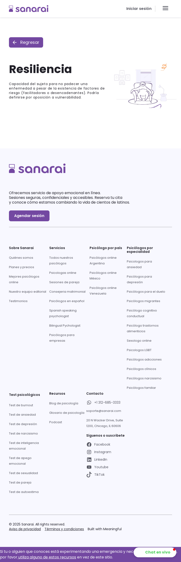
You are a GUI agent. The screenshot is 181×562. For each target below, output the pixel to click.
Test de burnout (21, 405)
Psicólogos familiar (141, 388)
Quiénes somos (21, 257)
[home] (28, 8)
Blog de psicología (63, 403)
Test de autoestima (24, 492)
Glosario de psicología (66, 412)
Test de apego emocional (20, 461)
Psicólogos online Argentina (103, 260)
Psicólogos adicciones (144, 359)
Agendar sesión (29, 215)
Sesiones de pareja (64, 282)
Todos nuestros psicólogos (61, 260)
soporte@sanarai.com (103, 411)
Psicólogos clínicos (141, 369)
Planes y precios (21, 267)
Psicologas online (62, 273)
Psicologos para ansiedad (139, 264)
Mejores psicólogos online (24, 279)
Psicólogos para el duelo (146, 291)
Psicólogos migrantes (143, 301)
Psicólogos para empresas (61, 338)
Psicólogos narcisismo (144, 378)
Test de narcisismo (23, 433)
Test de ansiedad (22, 414)
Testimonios (18, 301)
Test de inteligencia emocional (24, 446)
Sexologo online (139, 340)
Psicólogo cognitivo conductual (142, 313)
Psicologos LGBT (139, 350)
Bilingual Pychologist (64, 325)
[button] (165, 8)
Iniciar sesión (139, 8)
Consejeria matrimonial (67, 291)
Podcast (55, 422)
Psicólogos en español (66, 301)
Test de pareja (20, 482)
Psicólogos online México (103, 276)
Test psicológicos (24, 394)
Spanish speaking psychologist (63, 313)
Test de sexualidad (23, 473)
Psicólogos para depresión (139, 279)
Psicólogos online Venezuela (103, 291)
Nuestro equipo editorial (27, 291)
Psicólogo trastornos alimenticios (143, 328)
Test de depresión (23, 424)
